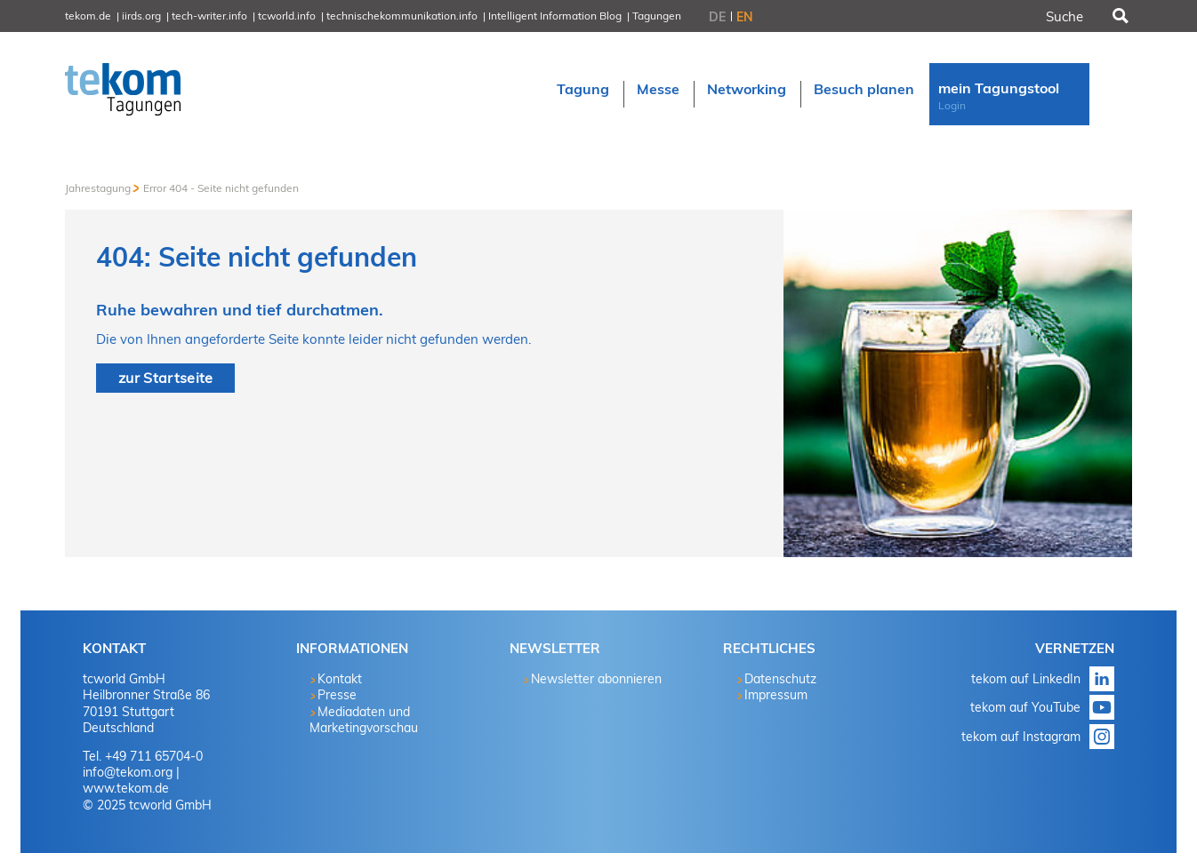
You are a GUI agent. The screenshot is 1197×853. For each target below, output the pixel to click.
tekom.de (88, 15)
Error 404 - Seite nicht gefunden (221, 188)
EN (744, 17)
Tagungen (656, 15)
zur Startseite (165, 378)
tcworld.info (287, 15)
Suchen (1119, 16)
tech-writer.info (209, 15)
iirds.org (141, 15)
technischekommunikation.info (402, 15)
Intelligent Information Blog (555, 15)
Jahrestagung (98, 188)
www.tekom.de (126, 788)
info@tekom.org (128, 772)
